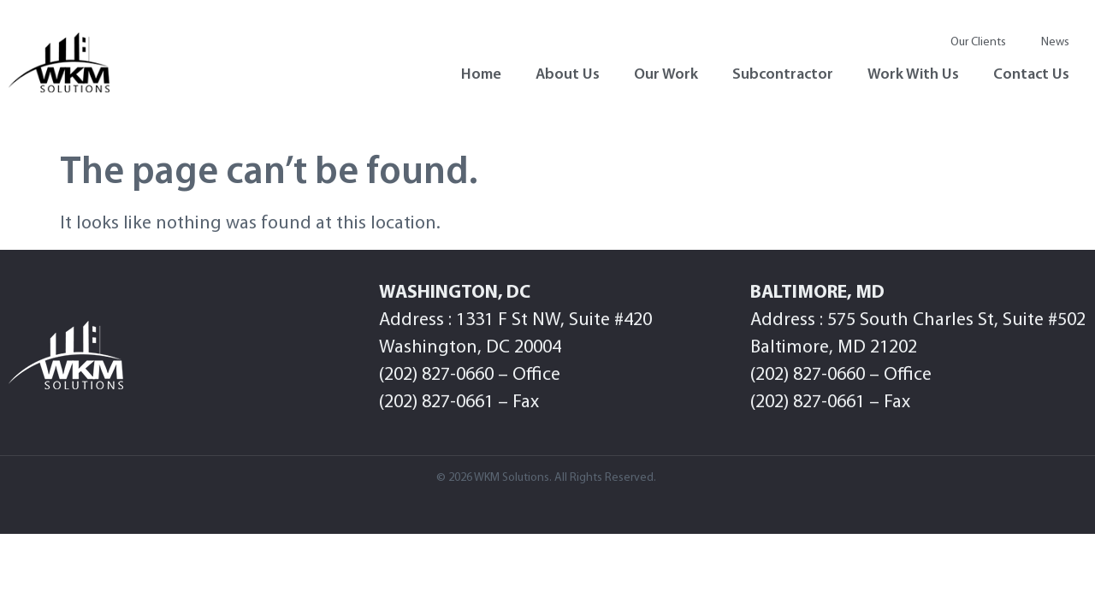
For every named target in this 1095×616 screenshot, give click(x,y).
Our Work (666, 75)
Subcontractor (782, 75)
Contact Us (1031, 75)
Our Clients (978, 42)
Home (481, 75)
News (1055, 42)
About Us (568, 75)
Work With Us (913, 75)
